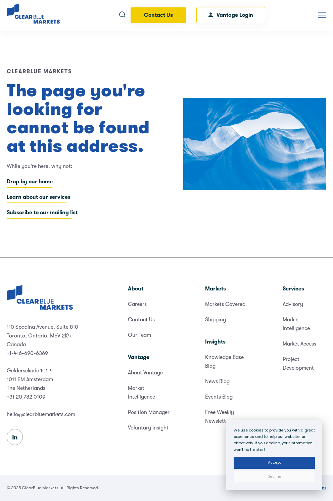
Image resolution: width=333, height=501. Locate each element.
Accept (274, 462)
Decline (274, 476)
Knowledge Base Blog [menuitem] (224, 361)
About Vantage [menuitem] (145, 373)
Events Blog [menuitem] (219, 397)
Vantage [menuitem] (138, 357)
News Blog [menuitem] (217, 381)
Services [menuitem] (293, 289)
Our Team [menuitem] (139, 335)
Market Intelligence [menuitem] (141, 392)
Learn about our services (38, 197)
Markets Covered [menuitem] (225, 304)
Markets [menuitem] (215, 289)
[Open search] (122, 15)
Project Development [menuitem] (298, 363)
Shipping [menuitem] (215, 320)
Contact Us (158, 15)
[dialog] (274, 455)
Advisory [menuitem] (293, 304)
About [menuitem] (135, 289)
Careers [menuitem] (137, 304)
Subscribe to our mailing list (42, 213)
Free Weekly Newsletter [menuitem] (219, 416)
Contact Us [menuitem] (141, 320)
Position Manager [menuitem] (149, 412)
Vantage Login (230, 15)
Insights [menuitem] (215, 342)
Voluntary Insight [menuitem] (148, 428)
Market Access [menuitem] (299, 344)
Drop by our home (30, 182)
